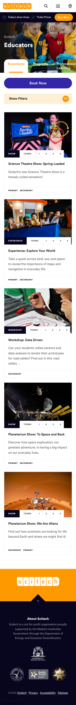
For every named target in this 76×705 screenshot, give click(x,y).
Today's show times (16, 17)
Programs (40, 64)
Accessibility (48, 693)
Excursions (16, 64)
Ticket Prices (41, 17)
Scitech (9, 37)
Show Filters (39, 99)
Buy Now (64, 17)
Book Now (38, 83)
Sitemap (63, 693)
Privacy (33, 693)
